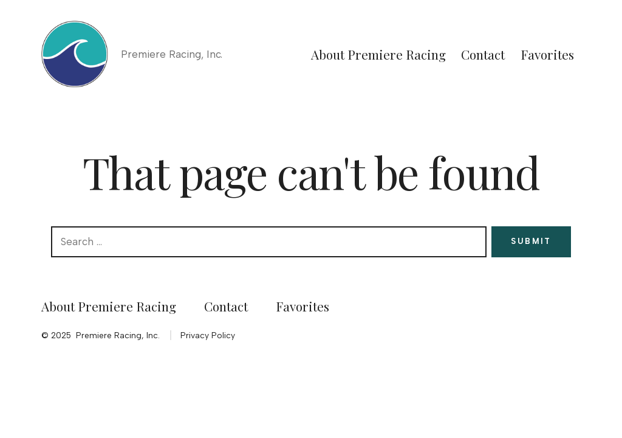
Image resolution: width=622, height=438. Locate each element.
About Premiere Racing (378, 54)
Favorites (547, 54)
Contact (483, 54)
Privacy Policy (207, 335)
